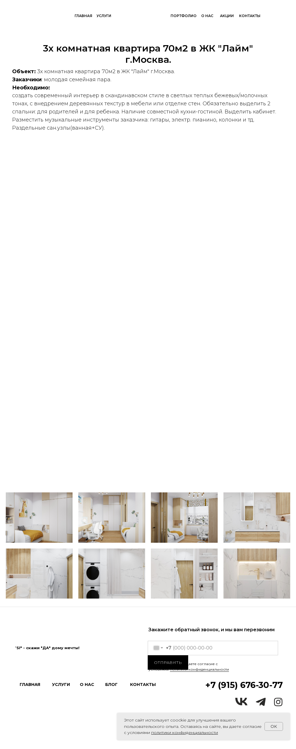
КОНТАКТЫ (249, 16)
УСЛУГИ (104, 16)
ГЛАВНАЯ (83, 16)
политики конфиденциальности (199, 669)
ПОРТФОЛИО (184, 16)
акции (227, 16)
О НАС (207, 16)
